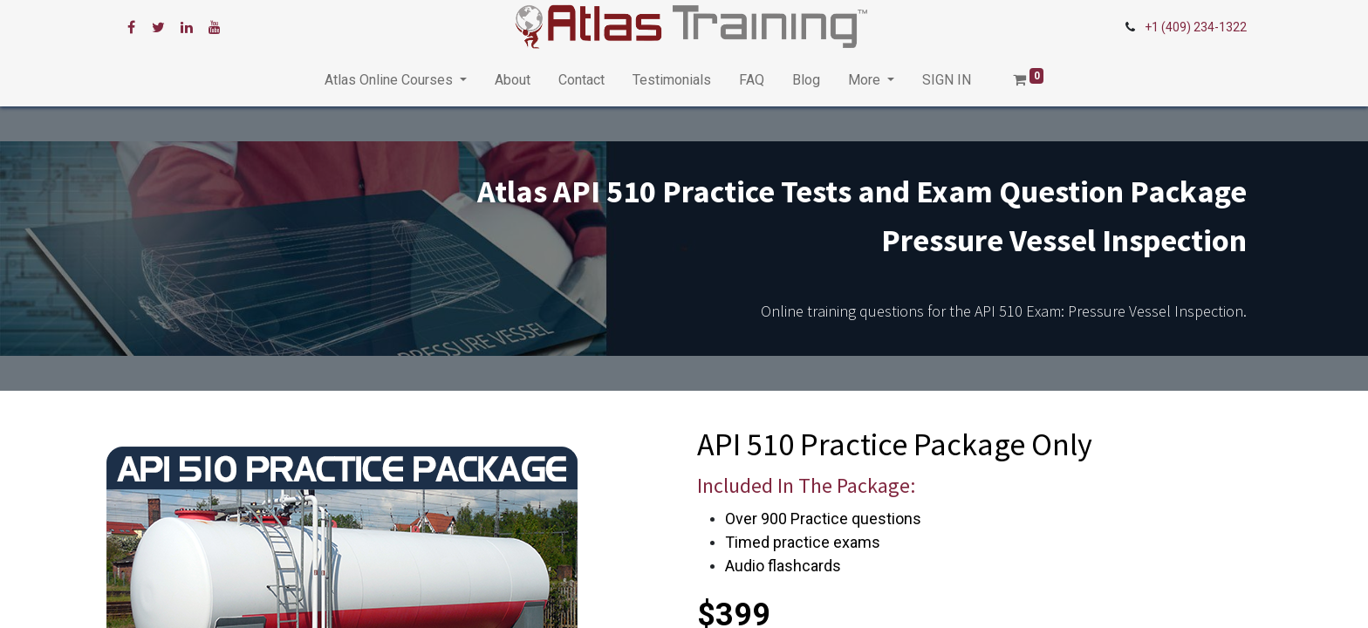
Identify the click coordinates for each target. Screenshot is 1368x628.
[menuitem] (512, 80)
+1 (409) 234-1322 (1196, 27)
